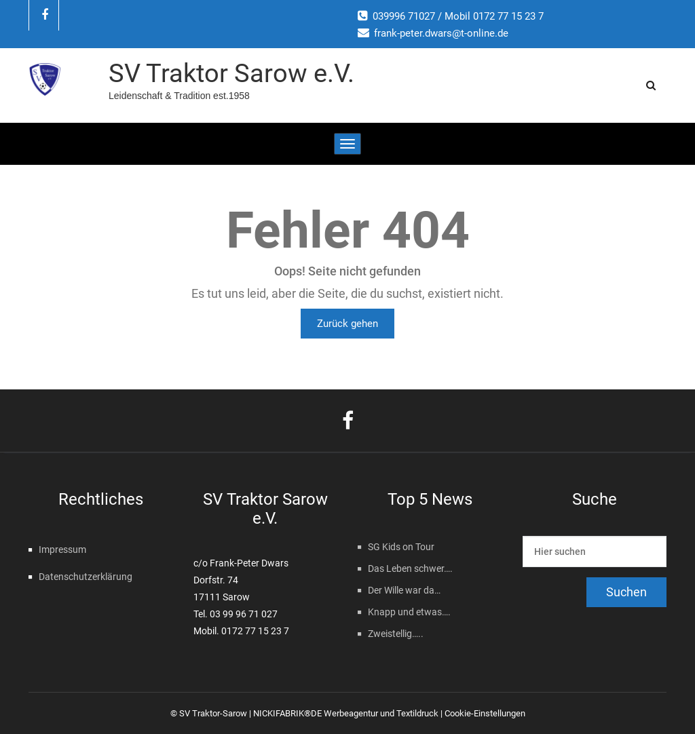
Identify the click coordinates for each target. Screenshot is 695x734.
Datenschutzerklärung (85, 576)
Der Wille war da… (404, 590)
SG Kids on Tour (401, 546)
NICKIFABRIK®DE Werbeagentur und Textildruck (345, 713)
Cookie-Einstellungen (485, 713)
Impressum (62, 549)
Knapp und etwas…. (409, 611)
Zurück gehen (347, 323)
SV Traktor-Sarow (213, 713)
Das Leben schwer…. (410, 568)
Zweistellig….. (396, 633)
